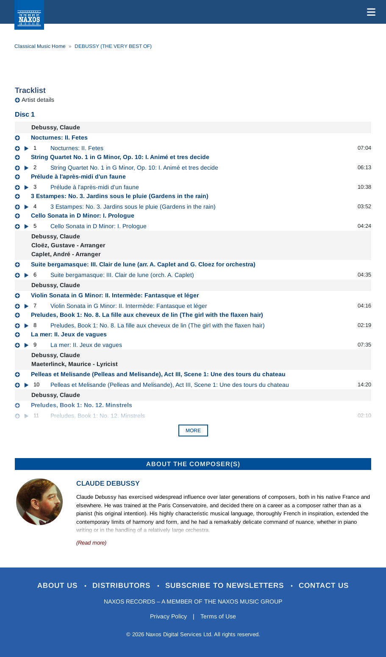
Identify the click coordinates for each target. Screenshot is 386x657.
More (193, 430)
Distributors (122, 586)
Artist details (38, 99)
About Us (58, 586)
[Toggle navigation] (369, 12)
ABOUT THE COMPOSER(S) (193, 463)
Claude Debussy (108, 483)
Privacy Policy (168, 616)
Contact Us (324, 586)
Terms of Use (218, 616)
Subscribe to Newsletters (225, 586)
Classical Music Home (40, 46)
